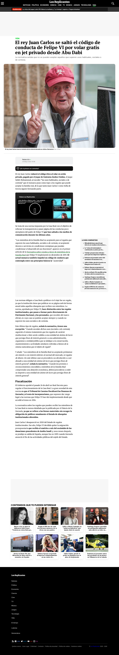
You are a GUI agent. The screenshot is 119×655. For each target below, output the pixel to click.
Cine (59, 5)
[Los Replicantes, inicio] (59, 2)
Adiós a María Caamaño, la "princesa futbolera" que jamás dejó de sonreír (95, 283)
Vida (94, 5)
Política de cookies (64, 646)
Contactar (41, 646)
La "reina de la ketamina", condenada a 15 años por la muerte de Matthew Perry (93, 249)
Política (35, 5)
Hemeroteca (15, 633)
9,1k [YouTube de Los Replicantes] (30, 641)
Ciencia (53, 5)
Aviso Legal (25, 646)
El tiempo (14, 623)
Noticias (26, 5)
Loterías (14, 628)
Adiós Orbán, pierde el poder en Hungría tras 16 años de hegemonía (95, 263)
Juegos (77, 5)
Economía (44, 5)
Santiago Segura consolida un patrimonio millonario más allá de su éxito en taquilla (95, 278)
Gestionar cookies (76, 646)
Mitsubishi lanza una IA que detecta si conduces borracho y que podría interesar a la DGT (95, 244)
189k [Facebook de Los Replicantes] (18, 641)
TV (64, 5)
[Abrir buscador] (113, 3)
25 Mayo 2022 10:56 (28, 161)
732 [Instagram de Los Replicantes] (36, 641)
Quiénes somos (16, 646)
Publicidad (34, 646)
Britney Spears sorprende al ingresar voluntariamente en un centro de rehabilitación (95, 268)
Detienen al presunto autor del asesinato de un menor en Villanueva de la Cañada (95, 258)
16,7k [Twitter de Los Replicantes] (25, 641)
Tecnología (86, 5)
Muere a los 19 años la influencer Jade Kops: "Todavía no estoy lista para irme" (22, 528)
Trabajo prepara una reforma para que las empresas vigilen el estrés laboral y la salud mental (95, 253)
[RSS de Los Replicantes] (13, 641)
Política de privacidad (51, 646)
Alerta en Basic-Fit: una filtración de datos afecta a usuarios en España (95, 273)
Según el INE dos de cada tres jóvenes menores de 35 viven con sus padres (96, 287)
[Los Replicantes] (95, 646)
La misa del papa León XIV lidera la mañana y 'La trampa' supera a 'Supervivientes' (46, 9)
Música (69, 5)
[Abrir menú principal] (2, 3)
